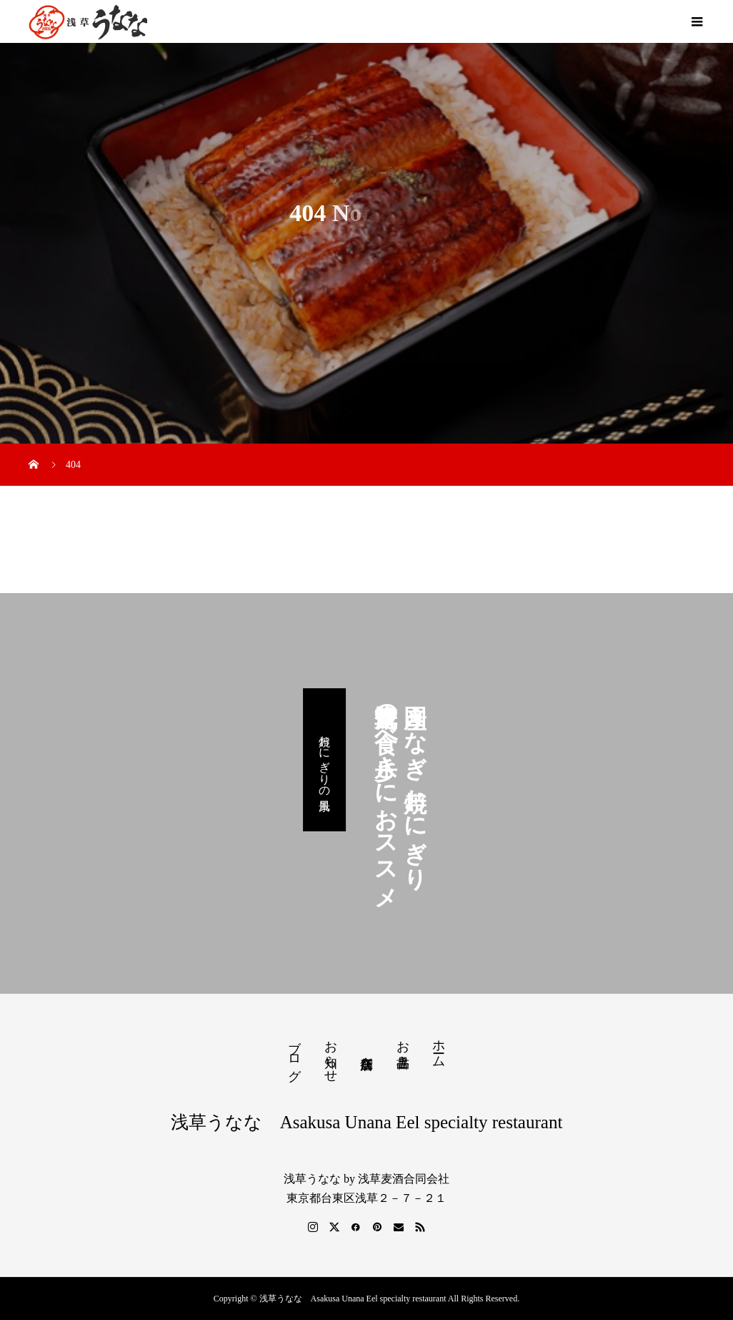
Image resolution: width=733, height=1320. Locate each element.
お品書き (403, 1047)
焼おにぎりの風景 (325, 760)
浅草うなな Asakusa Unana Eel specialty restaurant (367, 1122)
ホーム (439, 1046)
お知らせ (331, 1054)
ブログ (294, 1053)
